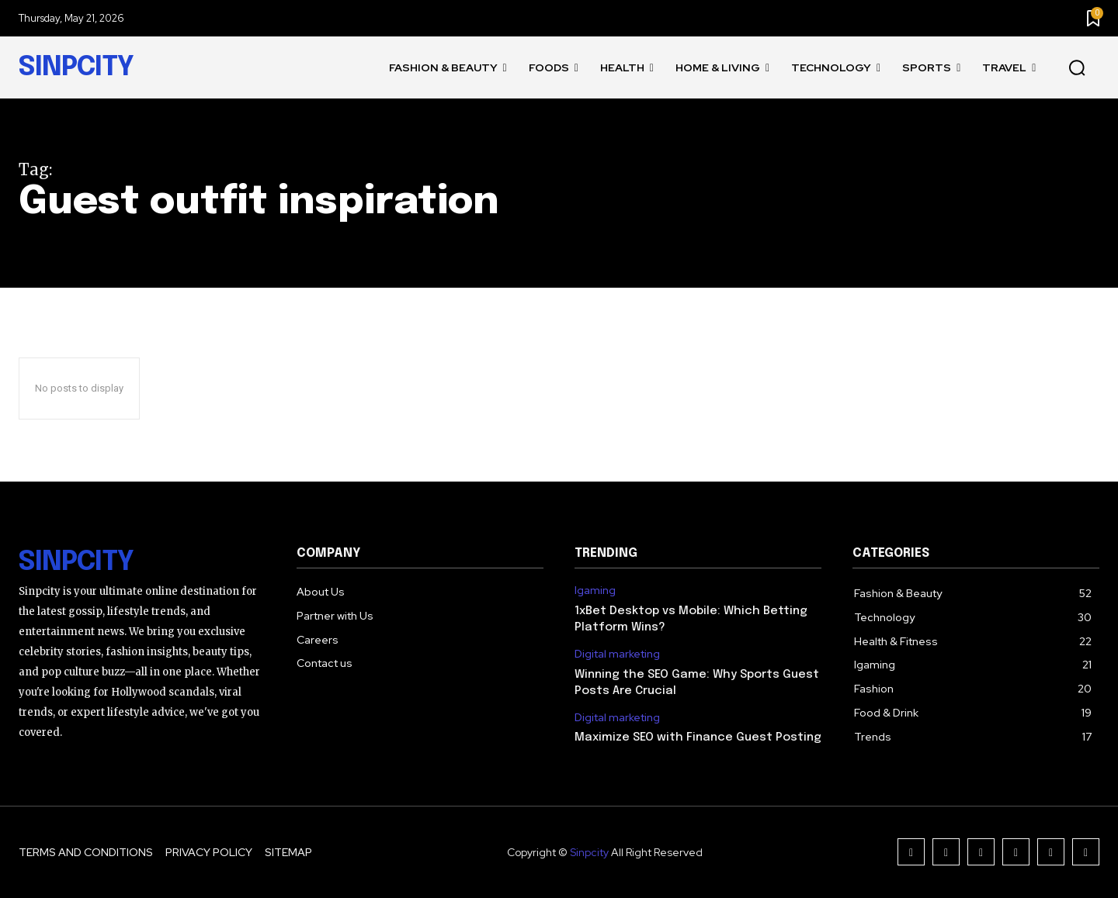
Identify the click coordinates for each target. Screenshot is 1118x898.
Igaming (595, 590)
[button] (1076, 68)
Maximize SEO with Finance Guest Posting (698, 737)
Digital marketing (617, 654)
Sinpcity (589, 852)
